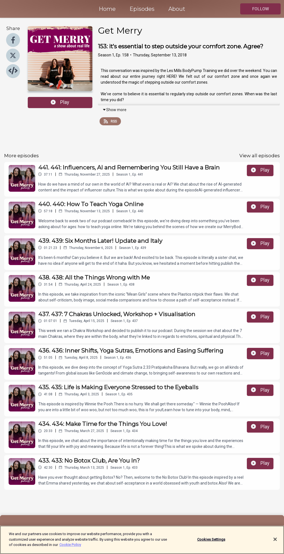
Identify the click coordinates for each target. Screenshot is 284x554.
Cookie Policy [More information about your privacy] (70, 548)
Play (60, 102)
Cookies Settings (211, 542)
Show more (114, 110)
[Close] (275, 542)
